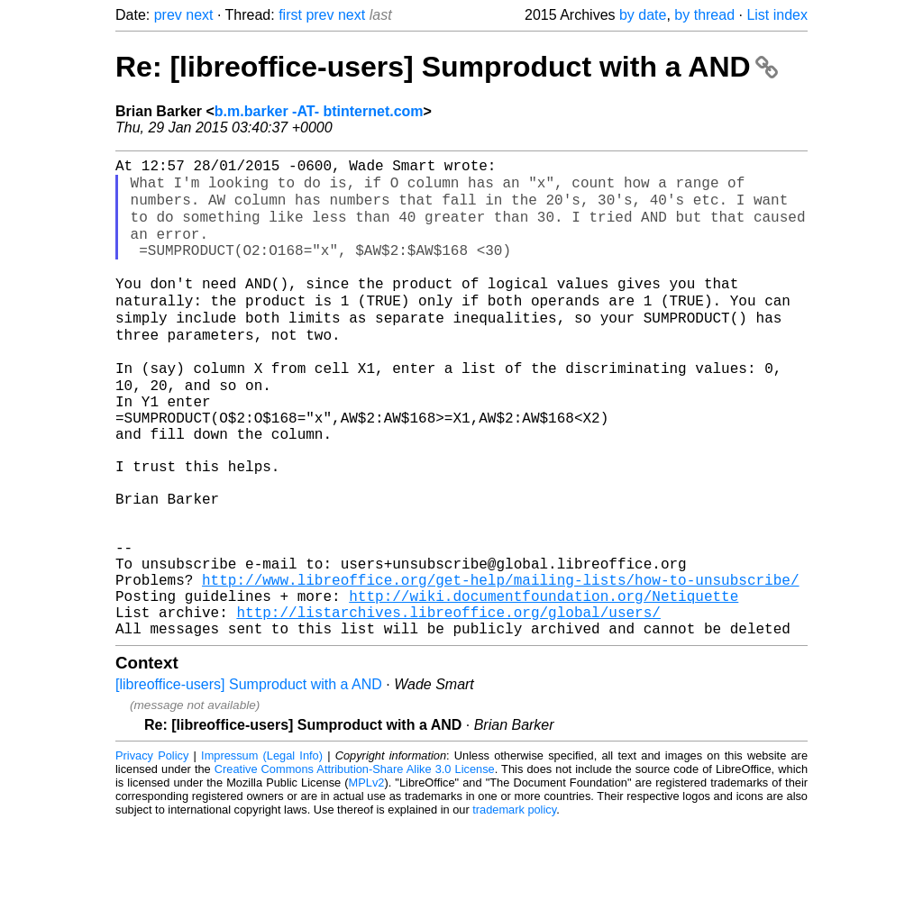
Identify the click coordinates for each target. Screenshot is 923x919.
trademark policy (514, 905)
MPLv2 (367, 878)
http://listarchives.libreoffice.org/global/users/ (448, 704)
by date (642, 15)
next (199, 15)
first (290, 15)
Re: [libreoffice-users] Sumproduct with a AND (446, 66)
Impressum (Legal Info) (262, 851)
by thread (704, 15)
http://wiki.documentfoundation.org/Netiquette (543, 684)
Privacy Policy (151, 851)
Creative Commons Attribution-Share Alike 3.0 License (355, 864)
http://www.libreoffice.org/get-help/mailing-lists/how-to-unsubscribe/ (500, 664)
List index (777, 15)
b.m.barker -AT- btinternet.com (319, 111)
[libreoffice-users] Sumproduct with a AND (248, 779)
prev (168, 15)
